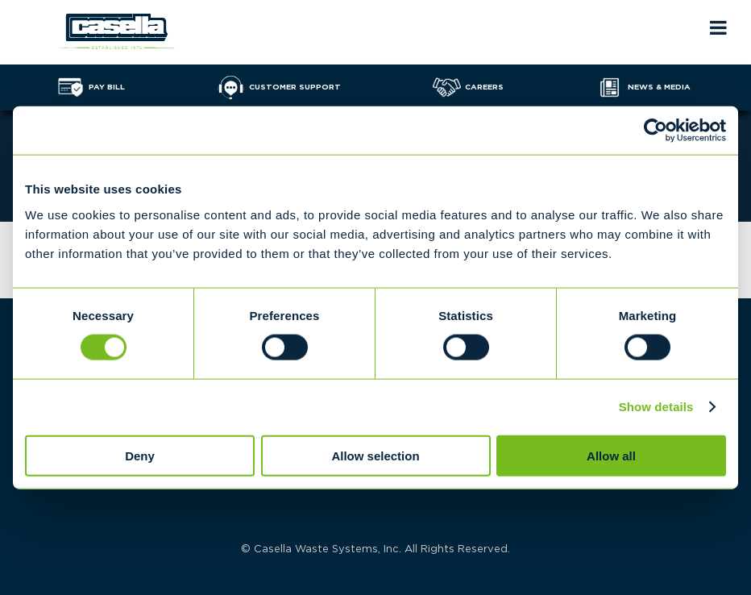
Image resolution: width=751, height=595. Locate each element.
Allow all (611, 455)
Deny (140, 455)
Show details (656, 407)
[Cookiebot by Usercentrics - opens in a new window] (655, 131)
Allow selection (375, 455)
